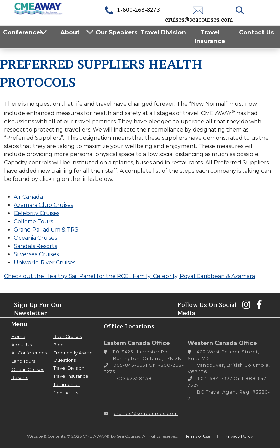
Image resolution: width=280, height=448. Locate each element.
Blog (58, 344)
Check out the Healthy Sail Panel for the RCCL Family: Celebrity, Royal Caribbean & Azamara (129, 276)
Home (18, 336)
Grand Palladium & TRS (47, 229)
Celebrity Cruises (36, 213)
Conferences (23, 32)
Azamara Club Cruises (43, 205)
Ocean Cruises (27, 369)
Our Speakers (117, 32)
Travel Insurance (210, 37)
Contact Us (256, 32)
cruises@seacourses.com (146, 413)
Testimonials (66, 384)
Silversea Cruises (36, 254)
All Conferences (29, 353)
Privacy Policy (239, 436)
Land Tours (23, 361)
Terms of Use (197, 436)
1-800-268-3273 (132, 9)
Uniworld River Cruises (44, 262)
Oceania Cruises (35, 238)
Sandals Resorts (35, 246)
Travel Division (163, 32)
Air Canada (28, 197)
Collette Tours (33, 221)
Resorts (19, 377)
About (70, 32)
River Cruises (67, 336)
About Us (21, 344)
